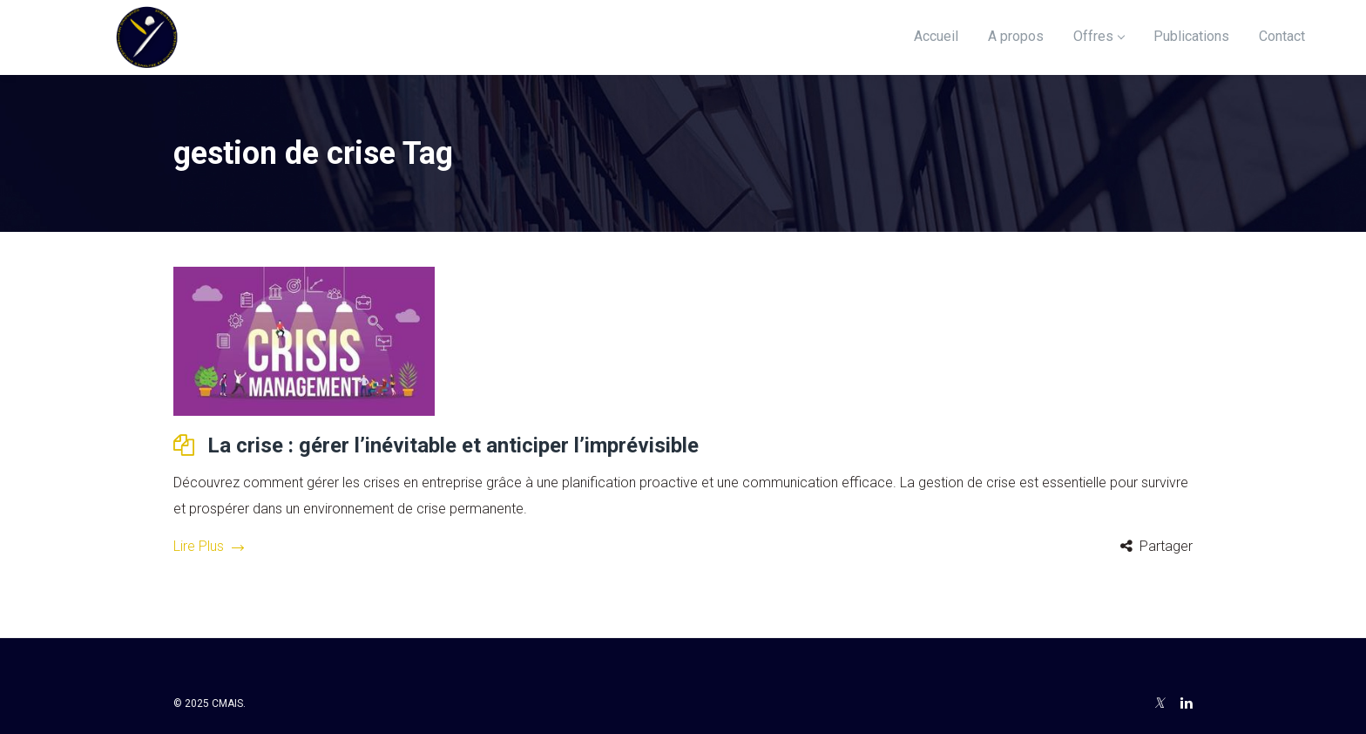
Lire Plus (208, 546)
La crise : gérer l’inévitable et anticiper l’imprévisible (453, 445)
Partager (1166, 546)
